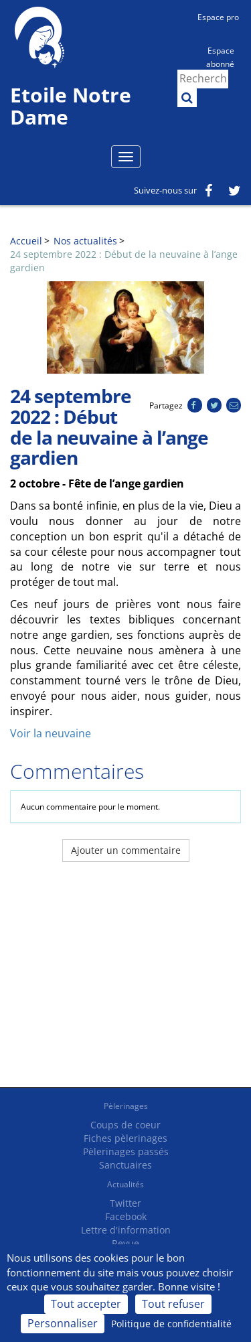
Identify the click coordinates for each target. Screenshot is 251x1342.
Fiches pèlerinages (125, 1138)
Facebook (126, 1216)
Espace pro (218, 17)
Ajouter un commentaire (126, 850)
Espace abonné (220, 56)
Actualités (125, 1184)
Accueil (26, 240)
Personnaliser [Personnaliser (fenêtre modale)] (62, 1323)
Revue (125, 1243)
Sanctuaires (125, 1165)
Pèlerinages (126, 1106)
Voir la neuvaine (50, 733)
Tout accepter (86, 1303)
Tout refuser (173, 1303)
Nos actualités (85, 240)
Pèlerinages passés (126, 1151)
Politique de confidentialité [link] (171, 1323)
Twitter (125, 1203)
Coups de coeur (125, 1124)
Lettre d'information (126, 1229)
